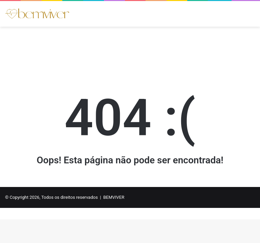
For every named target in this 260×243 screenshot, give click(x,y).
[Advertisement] (130, 48)
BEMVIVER (113, 197)
